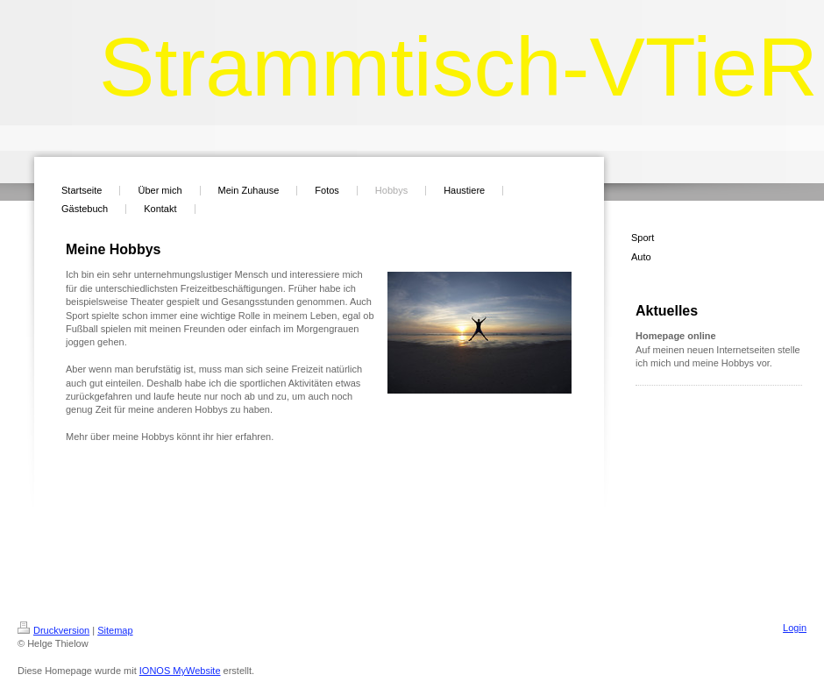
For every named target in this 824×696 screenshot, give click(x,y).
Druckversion (53, 630)
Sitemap (114, 630)
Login (794, 627)
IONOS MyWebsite (180, 670)
